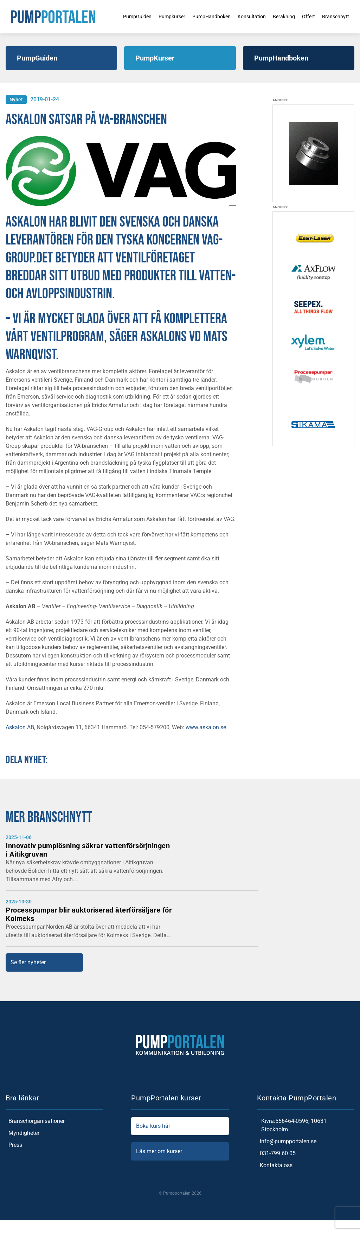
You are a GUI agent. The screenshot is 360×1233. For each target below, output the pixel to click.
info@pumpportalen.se (286, 1141)
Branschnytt (339, 16)
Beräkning (283, 16)
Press (14, 1145)
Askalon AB (20, 727)
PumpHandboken (203, 16)
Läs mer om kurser (180, 1151)
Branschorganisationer (35, 1121)
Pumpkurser (160, 16)
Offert (310, 16)
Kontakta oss (274, 1165)
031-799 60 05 (276, 1153)
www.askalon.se (206, 727)
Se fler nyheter (28, 962)
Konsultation (248, 16)
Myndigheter (22, 1133)
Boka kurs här (180, 1126)
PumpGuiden (122, 16)
